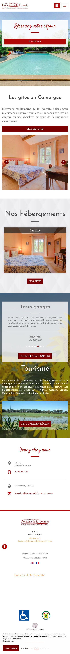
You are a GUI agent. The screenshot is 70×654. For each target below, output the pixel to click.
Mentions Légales (29, 553)
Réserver (35, 41)
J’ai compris (11, 648)
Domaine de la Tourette (29, 575)
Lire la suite (35, 128)
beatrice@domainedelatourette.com (33, 493)
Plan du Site (43, 553)
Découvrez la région (35, 423)
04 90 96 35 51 (21, 471)
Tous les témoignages (35, 355)
